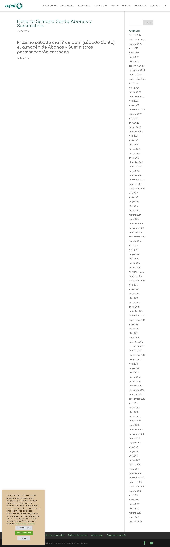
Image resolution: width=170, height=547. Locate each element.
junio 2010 (134, 500)
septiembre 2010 (137, 487)
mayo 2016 (134, 254)
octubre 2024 (135, 75)
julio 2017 (133, 193)
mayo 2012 (134, 408)
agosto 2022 (135, 114)
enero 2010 (134, 517)
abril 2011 (133, 456)
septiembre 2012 (137, 399)
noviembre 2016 (136, 228)
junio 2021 (134, 140)
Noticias (126, 6)
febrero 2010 (135, 513)
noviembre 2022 (137, 110)
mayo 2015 (134, 294)
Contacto (155, 6)
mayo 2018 (134, 171)
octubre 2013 (135, 351)
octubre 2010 (135, 482)
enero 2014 (134, 338)
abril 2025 (134, 61)
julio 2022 (133, 118)
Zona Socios (67, 6)
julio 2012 (133, 403)
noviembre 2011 (136, 434)
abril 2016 (133, 259)
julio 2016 (133, 245)
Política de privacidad (52, 535)
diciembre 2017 (136, 175)
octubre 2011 (135, 438)
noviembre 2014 (136, 316)
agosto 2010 (135, 491)
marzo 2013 (134, 377)
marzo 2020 (135, 154)
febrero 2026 (135, 35)
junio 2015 (134, 289)
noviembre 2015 (136, 272)
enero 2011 (134, 469)
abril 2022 (134, 123)
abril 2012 (133, 412)
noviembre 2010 (136, 478)
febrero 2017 (135, 215)
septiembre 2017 (137, 189)
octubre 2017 (135, 184)
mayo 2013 (134, 368)
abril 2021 (133, 145)
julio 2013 (133, 364)
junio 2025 (134, 53)
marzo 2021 (134, 149)
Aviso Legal (97, 535)
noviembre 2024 (137, 70)
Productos (82, 6)
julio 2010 (133, 495)
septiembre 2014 (137, 320)
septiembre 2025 (137, 40)
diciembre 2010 (136, 473)
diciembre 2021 (136, 132)
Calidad (115, 6)
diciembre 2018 (136, 162)
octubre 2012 (135, 394)
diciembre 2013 (136, 342)
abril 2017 (133, 206)
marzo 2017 (134, 210)
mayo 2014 (134, 329)
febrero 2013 (135, 381)
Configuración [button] (24, 528)
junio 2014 (134, 324)
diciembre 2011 (136, 430)
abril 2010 (133, 508)
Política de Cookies (25, 524)
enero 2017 (134, 219)
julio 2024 (133, 83)
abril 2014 (133, 333)
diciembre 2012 (136, 386)
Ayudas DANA (50, 6)
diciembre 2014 (136, 311)
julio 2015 (133, 285)
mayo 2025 (134, 57)
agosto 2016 (135, 241)
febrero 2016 (135, 267)
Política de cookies (78, 535)
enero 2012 (134, 425)
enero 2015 (134, 307)
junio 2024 (134, 88)
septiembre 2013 (137, 355)
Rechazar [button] (23, 538)
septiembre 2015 (137, 281)
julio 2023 (133, 101)
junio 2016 (134, 250)
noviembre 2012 (136, 390)
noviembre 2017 (136, 180)
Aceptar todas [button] (24, 533)
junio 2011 (133, 447)
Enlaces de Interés (116, 535)
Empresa (139, 6)
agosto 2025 (135, 44)
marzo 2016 (134, 263)
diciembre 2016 (136, 224)
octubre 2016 (135, 232)
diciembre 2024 (136, 66)
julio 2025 (133, 48)
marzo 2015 (134, 303)
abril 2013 (133, 373)
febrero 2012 (135, 421)
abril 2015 (133, 298)
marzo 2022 (135, 127)
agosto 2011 (135, 443)
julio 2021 (133, 136)
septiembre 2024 (137, 79)
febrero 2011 (134, 465)
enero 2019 (134, 158)
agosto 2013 (135, 359)
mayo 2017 (134, 202)
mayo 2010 (134, 504)
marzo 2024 (135, 92)
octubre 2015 (135, 276)
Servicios (99, 6)
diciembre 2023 (136, 96)
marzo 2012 (134, 416)
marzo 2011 (134, 460)
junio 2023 (134, 105)
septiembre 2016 (137, 237)
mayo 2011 (134, 452)
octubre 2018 (135, 167)
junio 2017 (133, 197)
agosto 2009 (135, 522)
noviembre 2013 (136, 346)
